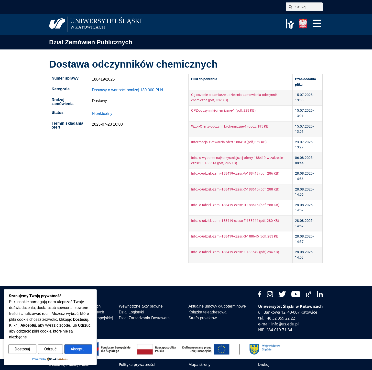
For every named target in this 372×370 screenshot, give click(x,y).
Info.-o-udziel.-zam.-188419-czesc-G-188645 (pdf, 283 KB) (235, 236)
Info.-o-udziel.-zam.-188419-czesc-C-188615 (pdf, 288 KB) (235, 189)
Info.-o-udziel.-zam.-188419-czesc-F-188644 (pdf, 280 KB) (235, 221)
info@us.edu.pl (285, 324)
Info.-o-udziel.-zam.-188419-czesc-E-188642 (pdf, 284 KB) (235, 252)
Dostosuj (22, 349)
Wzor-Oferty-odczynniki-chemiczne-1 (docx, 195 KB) (230, 126)
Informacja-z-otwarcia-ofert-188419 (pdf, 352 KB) (229, 142)
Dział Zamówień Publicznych (90, 42)
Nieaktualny (102, 113)
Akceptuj (78, 349)
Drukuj (263, 364)
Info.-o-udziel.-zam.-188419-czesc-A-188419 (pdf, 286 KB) (235, 173)
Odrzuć (50, 349)
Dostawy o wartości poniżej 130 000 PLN (127, 90)
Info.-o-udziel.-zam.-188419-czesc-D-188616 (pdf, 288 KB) (235, 205)
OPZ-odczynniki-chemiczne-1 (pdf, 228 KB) (223, 110)
